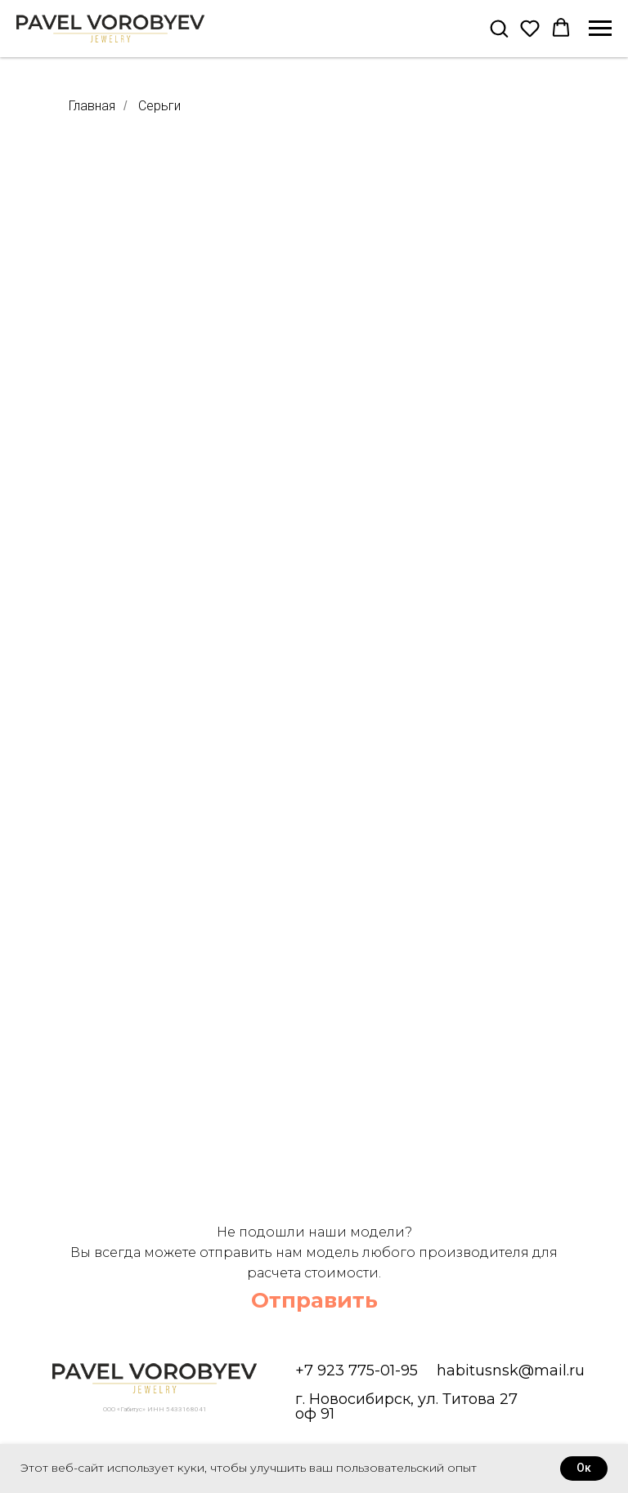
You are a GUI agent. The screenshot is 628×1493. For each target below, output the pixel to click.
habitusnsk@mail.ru (511, 1370)
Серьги (159, 106)
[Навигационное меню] (600, 28)
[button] (499, 28)
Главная (92, 106)
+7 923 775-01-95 (356, 1370)
